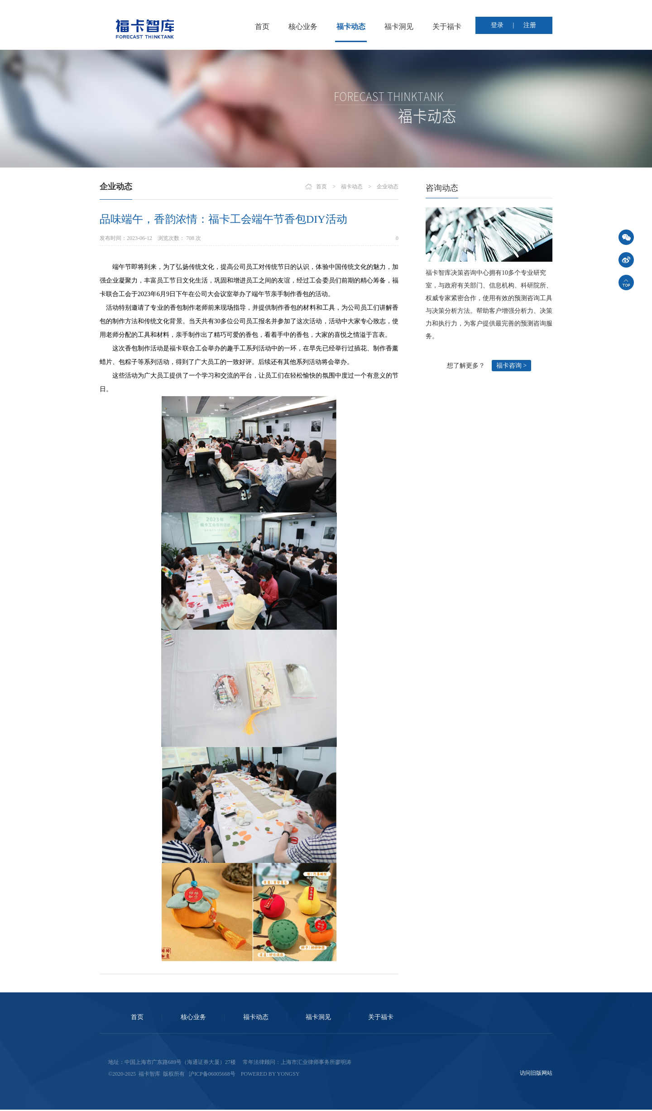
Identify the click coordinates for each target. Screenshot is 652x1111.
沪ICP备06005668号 (212, 1074)
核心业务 (302, 26)
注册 (529, 25)
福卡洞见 (398, 26)
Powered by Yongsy (270, 1074)
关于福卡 (446, 26)
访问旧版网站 (536, 1073)
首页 (262, 26)
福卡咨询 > (511, 365)
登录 (497, 25)
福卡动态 (350, 26)
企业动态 (387, 186)
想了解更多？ (466, 365)
